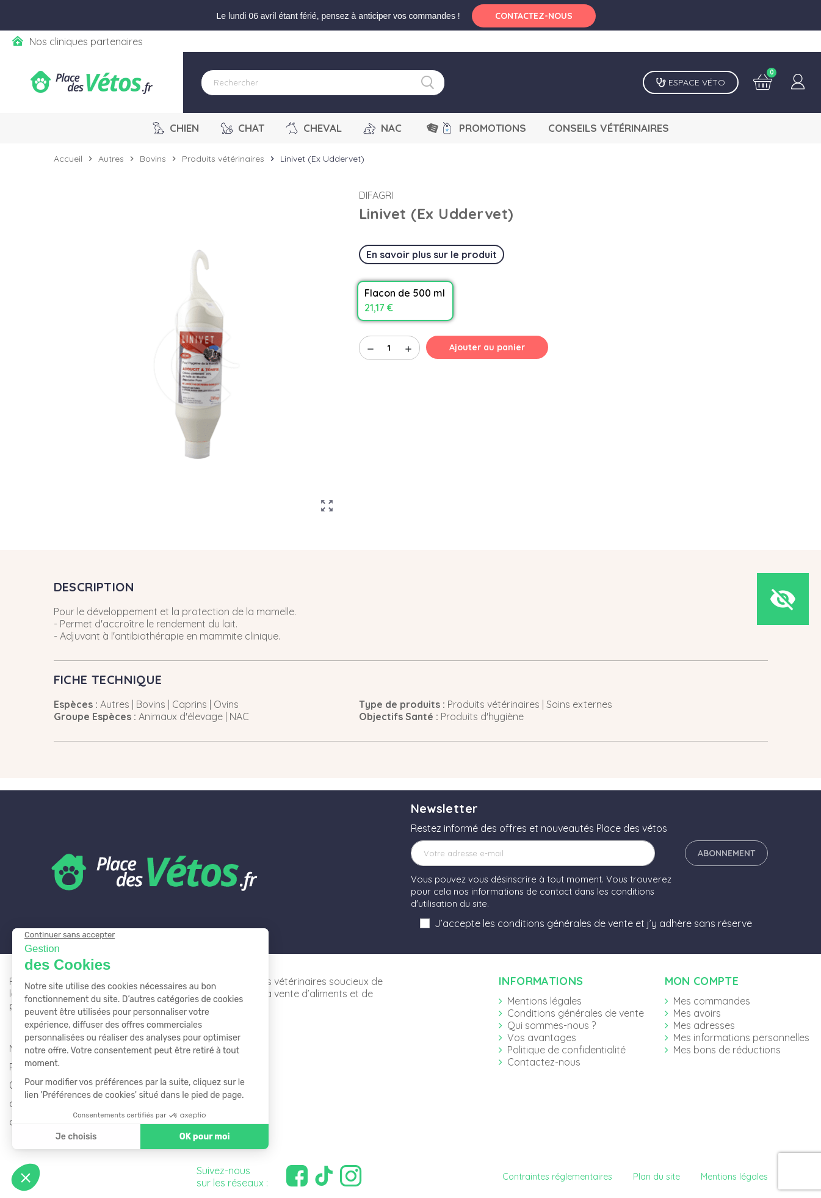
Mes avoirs (697, 1013)
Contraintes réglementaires (557, 1176)
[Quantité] (389, 347)
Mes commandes (711, 1001)
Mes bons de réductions (727, 1050)
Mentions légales (544, 1001)
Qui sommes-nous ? (551, 1025)
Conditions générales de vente (575, 1013)
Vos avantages (541, 1037)
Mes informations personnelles (741, 1037)
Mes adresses (704, 1025)
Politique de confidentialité (566, 1050)
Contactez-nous (543, 1062)
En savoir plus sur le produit (431, 254)
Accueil (68, 158)
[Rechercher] (323, 83)
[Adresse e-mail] (533, 853)
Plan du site (656, 1176)
